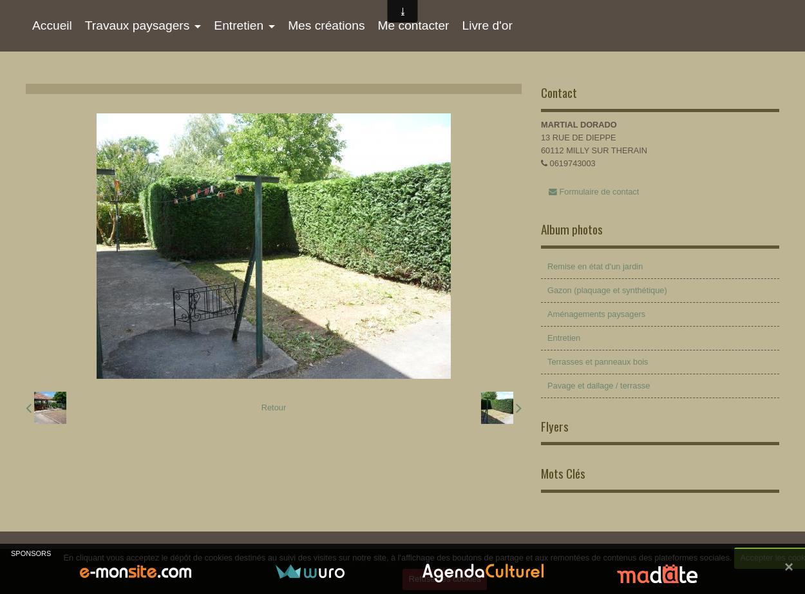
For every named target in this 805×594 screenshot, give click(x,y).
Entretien (238, 25)
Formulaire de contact (594, 191)
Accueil (52, 25)
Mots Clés (563, 473)
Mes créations (326, 25)
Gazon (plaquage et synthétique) (607, 290)
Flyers (555, 426)
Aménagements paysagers (596, 314)
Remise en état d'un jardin (595, 266)
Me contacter (414, 25)
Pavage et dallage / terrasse (598, 385)
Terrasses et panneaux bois (598, 362)
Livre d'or (487, 25)
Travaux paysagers (137, 25)
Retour (273, 407)
